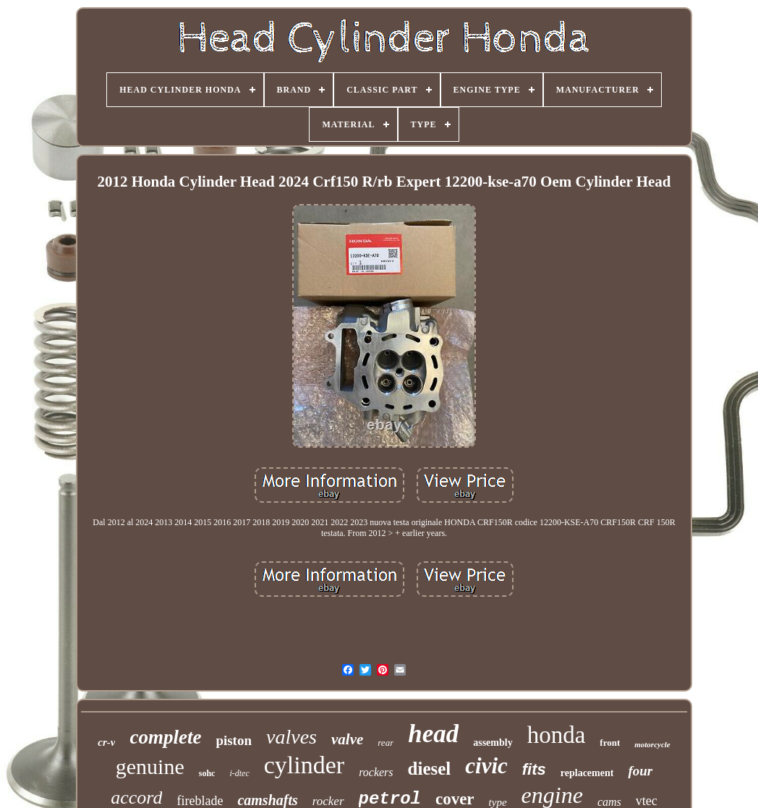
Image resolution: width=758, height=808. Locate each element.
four (640, 770)
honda (556, 735)
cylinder (304, 765)
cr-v (106, 742)
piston (234, 740)
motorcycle (652, 744)
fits (534, 769)
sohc (207, 773)
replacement (587, 772)
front (610, 742)
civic (486, 765)
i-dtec (239, 773)
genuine (150, 766)
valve (347, 739)
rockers (376, 772)
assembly (492, 742)
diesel (429, 768)
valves (291, 737)
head (433, 734)
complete (165, 737)
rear (385, 742)
